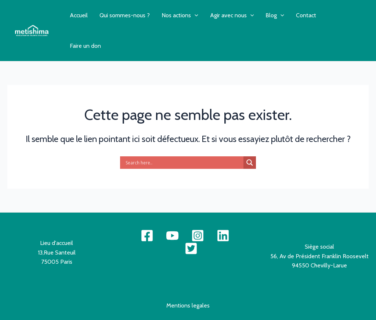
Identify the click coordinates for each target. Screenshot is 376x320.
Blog (274, 15)
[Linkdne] (223, 235)
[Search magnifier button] (249, 162)
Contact (306, 15)
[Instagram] (197, 235)
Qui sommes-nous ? (125, 15)
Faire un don (85, 45)
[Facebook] (147, 235)
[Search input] (184, 162)
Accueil (79, 15)
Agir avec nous (232, 15)
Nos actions (180, 15)
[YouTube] (172, 235)
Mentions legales (188, 305)
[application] (194, 15)
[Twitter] (191, 248)
